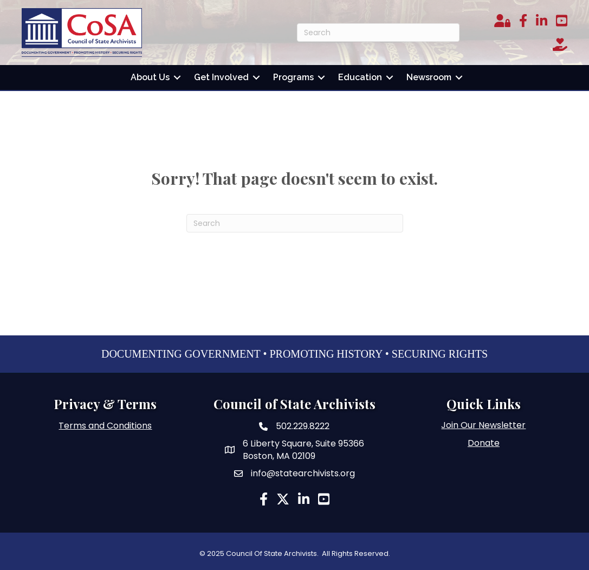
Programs (293, 77)
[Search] (378, 32)
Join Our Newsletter (483, 425)
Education (360, 77)
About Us (150, 77)
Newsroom (428, 77)
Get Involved (221, 77)
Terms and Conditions (105, 425)
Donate (484, 443)
